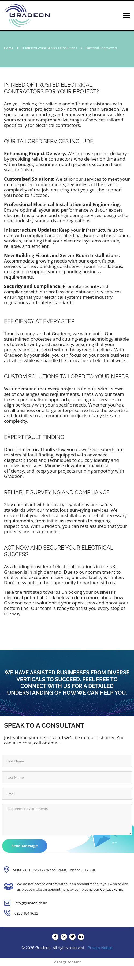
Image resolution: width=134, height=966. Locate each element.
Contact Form (111, 889)
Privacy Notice (100, 947)
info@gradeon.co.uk (30, 903)
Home (8, 48)
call (37, 743)
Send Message (25, 845)
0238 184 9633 (26, 913)
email (53, 743)
